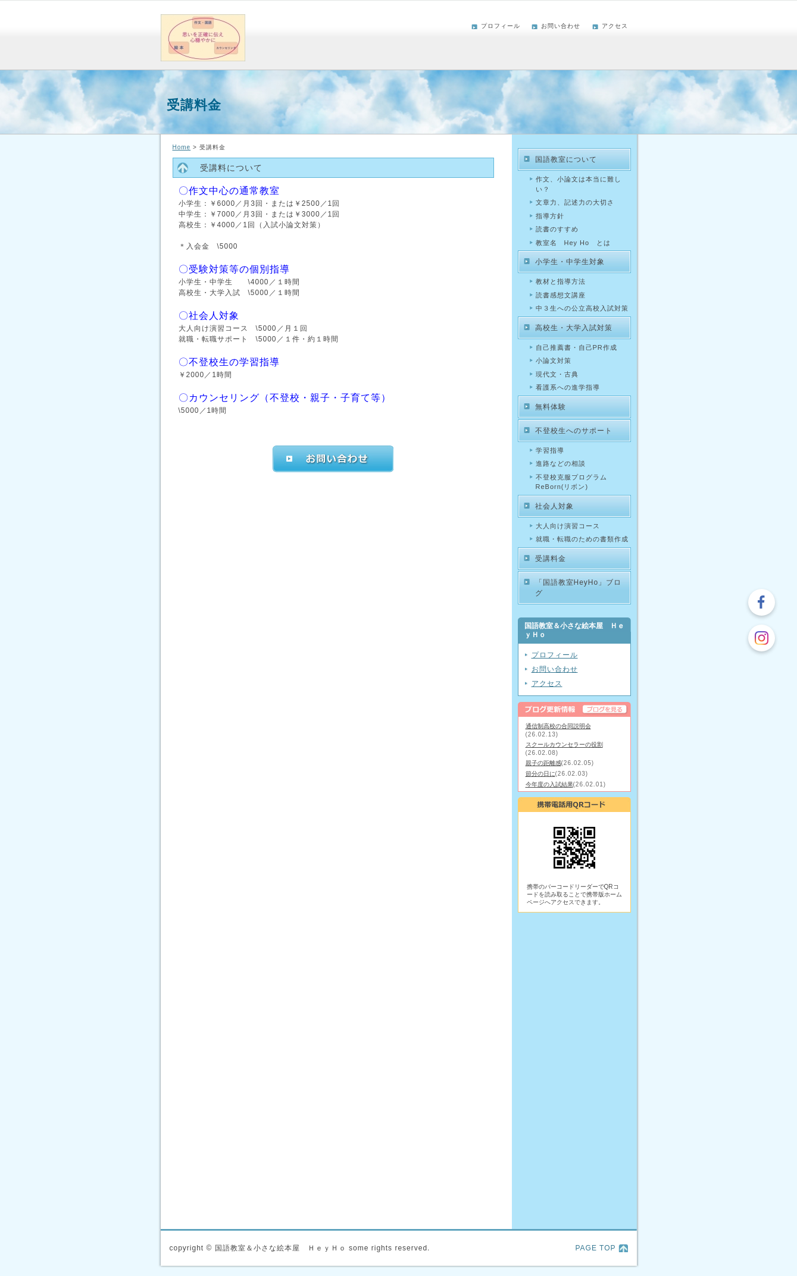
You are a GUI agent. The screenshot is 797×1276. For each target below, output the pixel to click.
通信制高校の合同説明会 (558, 726)
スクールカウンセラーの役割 (564, 744)
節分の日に (540, 773)
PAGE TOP (595, 1248)
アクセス (615, 26)
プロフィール (500, 26)
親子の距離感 (543, 763)
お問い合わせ (560, 26)
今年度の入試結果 (549, 784)
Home (182, 147)
